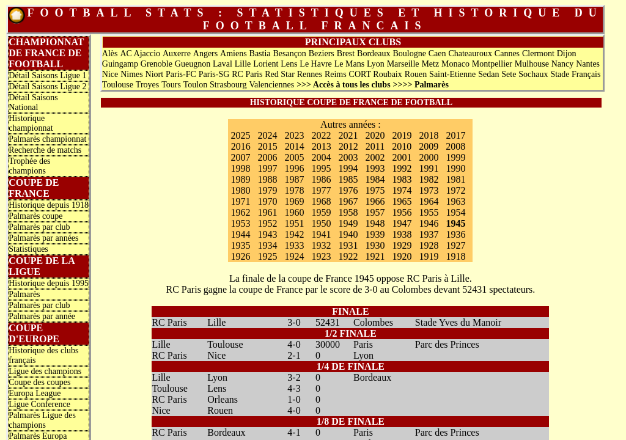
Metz (430, 63)
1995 (321, 168)
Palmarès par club (39, 227)
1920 (401, 256)
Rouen (416, 74)
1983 (401, 179)
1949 (348, 223)
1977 (321, 190)
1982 (428, 179)
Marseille (403, 63)
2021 (348, 135)
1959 (321, 212)
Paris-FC (181, 74)
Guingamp (120, 63)
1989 (240, 179)
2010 (401, 146)
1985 (348, 179)
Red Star (280, 74)
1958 (348, 212)
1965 (401, 201)
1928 (428, 245)
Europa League (35, 393)
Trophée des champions (29, 165)
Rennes (309, 74)
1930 (375, 245)
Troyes (147, 84)
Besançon (289, 53)
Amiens (233, 53)
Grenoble (156, 63)
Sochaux (533, 74)
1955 (428, 212)
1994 (348, 168)
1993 (375, 168)
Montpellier (492, 63)
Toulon (195, 84)
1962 (240, 212)
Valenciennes (271, 84)
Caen (437, 53)
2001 (401, 157)
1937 (428, 234)
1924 (294, 256)
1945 (455, 223)
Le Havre (315, 63)
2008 (455, 146)
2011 (375, 146)
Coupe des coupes (39, 382)
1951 (294, 223)
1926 (240, 256)
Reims (336, 74)
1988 (267, 179)
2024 (267, 135)
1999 (455, 157)
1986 (321, 179)
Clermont (538, 53)
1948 (375, 223)
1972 (455, 190)
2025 (240, 135)
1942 (294, 234)
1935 (240, 245)
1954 (455, 212)
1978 (294, 190)
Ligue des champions (45, 371)
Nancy (562, 63)
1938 (401, 234)
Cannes (507, 53)
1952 (267, 223)
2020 (375, 135)
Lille (243, 63)
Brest (346, 53)
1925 (267, 256)
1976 (348, 190)
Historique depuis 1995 (49, 283)
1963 (455, 201)
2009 (428, 146)
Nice (110, 74)
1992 (401, 168)
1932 (321, 245)
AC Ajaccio (140, 53)
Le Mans (349, 63)
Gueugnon (192, 63)
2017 (455, 135)
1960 (294, 212)
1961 (267, 212)
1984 (375, 179)
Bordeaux (373, 53)
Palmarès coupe (35, 216)
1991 (428, 168)
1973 (428, 190)
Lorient (265, 63)
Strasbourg (228, 84)
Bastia (260, 53)
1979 (267, 190)
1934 (267, 245)
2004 (321, 157)
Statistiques (28, 249)
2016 (241, 146)
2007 (240, 157)
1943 (267, 234)
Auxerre (177, 53)
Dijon (566, 53)
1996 (294, 168)
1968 (321, 201)
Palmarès (24, 294)
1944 (240, 234)
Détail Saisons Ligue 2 (47, 86)
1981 (455, 179)
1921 (375, 256)
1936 (455, 234)
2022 (321, 135)
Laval (222, 63)
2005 (294, 157)
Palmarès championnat (47, 139)
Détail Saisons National (33, 102)
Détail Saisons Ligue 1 (47, 75)
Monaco (455, 63)
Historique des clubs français (43, 355)
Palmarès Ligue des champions (42, 420)
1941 (321, 234)
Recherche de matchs (45, 150)
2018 (428, 135)
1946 (428, 223)
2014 (294, 146)
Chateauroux (470, 53)
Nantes (588, 63)
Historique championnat (31, 123)
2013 (321, 146)
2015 (268, 146)
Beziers (321, 53)
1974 (401, 190)
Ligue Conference (39, 404)
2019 (401, 135)
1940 (348, 234)
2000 (428, 157)
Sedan (488, 74)
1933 (294, 245)
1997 (267, 168)
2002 (375, 157)
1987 (294, 179)
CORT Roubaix (375, 74)
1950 (321, 223)
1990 (455, 168)
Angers (205, 53)
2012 (348, 146)
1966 (375, 201)
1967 (348, 201)
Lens (289, 63)
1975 (375, 190)
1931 (348, 245)
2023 (294, 135)
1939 (375, 234)
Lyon (376, 63)
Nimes (131, 74)
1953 (240, 223)
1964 (428, 201)
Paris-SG (214, 74)
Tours (171, 84)
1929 (401, 245)
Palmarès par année (42, 316)
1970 (267, 201)
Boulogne (408, 53)
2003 (348, 157)
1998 (240, 168)
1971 (240, 201)
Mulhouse (532, 63)
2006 (267, 157)
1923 (321, 256)
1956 (401, 212)
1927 (455, 245)
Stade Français (575, 74)
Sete (508, 74)
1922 (348, 256)
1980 (240, 190)
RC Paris (247, 74)
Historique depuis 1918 (49, 205)
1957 (375, 212)
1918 (455, 256)
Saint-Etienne (452, 74)
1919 (428, 256)
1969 (294, 201)
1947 (401, 223)
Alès (110, 53)
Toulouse (117, 84)
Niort (154, 74)
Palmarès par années (43, 238)
